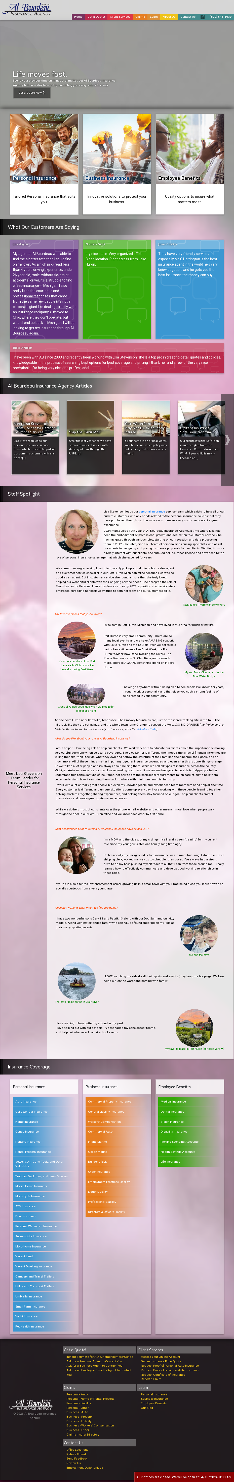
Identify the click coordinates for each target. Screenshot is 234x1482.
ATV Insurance (25, 1208)
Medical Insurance (173, 1103)
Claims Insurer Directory (82, 1436)
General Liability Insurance (106, 1113)
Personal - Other (77, 1409)
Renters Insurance (28, 1143)
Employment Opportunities (84, 1469)
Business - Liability (79, 1422)
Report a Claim (151, 1381)
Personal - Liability (78, 1405)
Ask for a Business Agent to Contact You (94, 1367)
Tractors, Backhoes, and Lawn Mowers (41, 1178)
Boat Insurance (25, 1218)
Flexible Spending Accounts (180, 1143)
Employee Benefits (179, 178)
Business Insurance (107, 178)
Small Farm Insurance (30, 1308)
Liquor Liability (98, 1193)
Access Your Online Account (160, 1358)
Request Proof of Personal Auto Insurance (170, 1367)
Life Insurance (170, 1163)
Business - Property (79, 1418)
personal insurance (152, 513)
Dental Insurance (172, 1113)
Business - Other (77, 1431)
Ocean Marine (97, 1153)
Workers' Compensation (104, 1123)
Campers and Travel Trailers (34, 1278)
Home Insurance (26, 1123)
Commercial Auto (100, 1133)
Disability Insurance (174, 1133)
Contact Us (188, 16)
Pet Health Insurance (29, 1328)
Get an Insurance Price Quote (161, 1363)
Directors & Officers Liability (106, 1213)
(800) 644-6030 (220, 16)
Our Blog (147, 1409)
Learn (154, 16)
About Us (169, 16)
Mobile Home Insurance (31, 1188)
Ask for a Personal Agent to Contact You (94, 1363)
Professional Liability (102, 1203)
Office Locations (77, 1451)
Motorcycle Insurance (30, 1197)
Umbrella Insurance (28, 1298)
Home (78, 16)
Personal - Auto (77, 1396)
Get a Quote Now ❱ (31, 92)
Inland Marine (97, 1143)
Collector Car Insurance (31, 1113)
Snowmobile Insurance (31, 1238)
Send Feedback (76, 1460)
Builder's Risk (97, 1163)
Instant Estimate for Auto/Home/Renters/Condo (99, 1358)
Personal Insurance (35, 178)
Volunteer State (147, 730)
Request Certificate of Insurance (163, 1376)
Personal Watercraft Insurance (36, 1228)
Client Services (120, 16)
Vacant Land (24, 1258)
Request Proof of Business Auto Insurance (170, 1371)
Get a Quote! (96, 16)
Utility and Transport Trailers (34, 1288)
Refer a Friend (76, 1456)
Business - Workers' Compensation (90, 1427)
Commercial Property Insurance (109, 1103)
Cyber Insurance (99, 1173)
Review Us (73, 1464)
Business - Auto (77, 1414)
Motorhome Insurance (30, 1248)
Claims (140, 16)
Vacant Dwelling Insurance (33, 1268)
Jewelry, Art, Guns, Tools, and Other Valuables (39, 1166)
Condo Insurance (27, 1133)
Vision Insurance (172, 1123)
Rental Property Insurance (33, 1153)
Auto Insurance (25, 1103)
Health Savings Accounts (178, 1153)
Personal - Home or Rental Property (90, 1400)
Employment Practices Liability (109, 1183)
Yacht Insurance (26, 1318)
